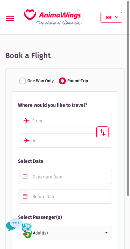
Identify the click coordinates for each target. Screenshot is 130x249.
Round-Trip (77, 81)
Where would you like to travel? (52, 105)
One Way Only (40, 81)
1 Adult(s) (39, 233)
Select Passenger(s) (40, 217)
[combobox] (65, 121)
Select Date (30, 161)
